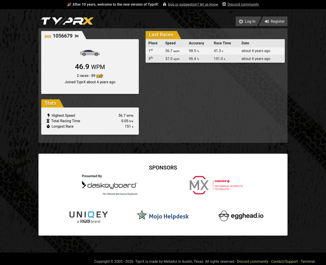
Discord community (252, 261)
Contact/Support (284, 261)
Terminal (308, 261)
